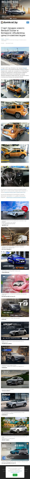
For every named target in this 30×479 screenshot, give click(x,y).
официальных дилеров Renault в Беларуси (16, 197)
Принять (15, 474)
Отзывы (25, 471)
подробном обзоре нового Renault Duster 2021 (14, 192)
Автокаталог (25, 469)
